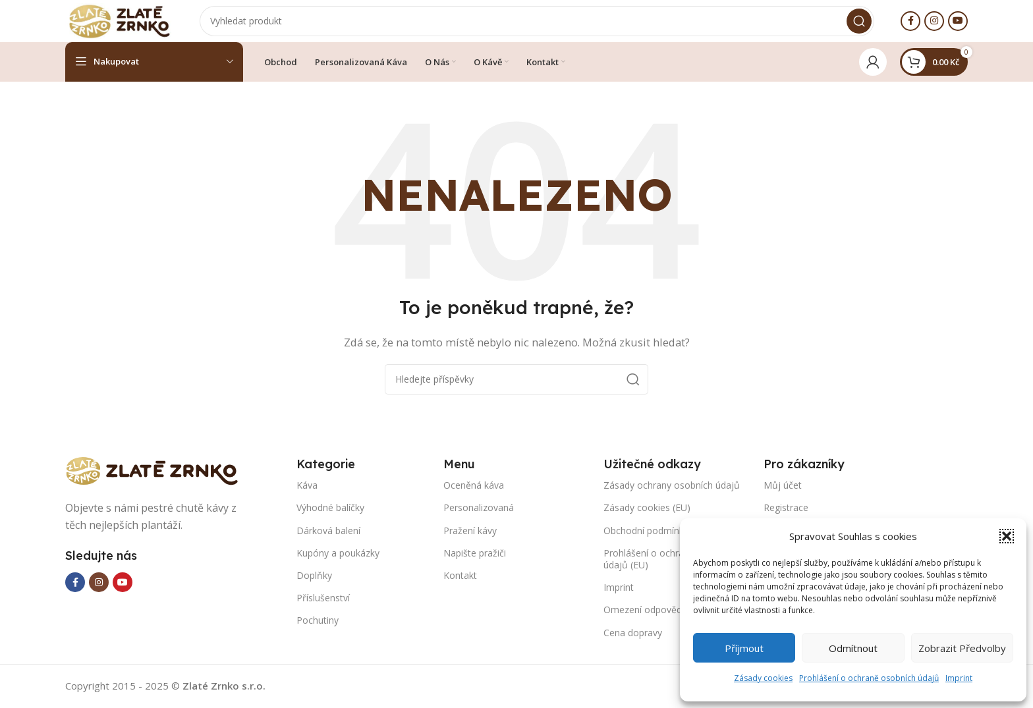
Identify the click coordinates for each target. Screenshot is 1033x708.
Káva (307, 495)
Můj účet (783, 495)
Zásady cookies (763, 678)
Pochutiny (317, 630)
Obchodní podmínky (645, 541)
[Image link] (157, 480)
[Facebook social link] (910, 26)
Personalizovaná (478, 518)
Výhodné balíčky (330, 518)
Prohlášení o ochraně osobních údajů (869, 678)
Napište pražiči (474, 563)
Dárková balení (328, 541)
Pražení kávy (470, 541)
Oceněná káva (473, 495)
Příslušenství (323, 608)
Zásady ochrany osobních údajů (671, 495)
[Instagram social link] (934, 26)
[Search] (548, 26)
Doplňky (314, 586)
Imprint (958, 678)
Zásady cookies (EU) (646, 518)
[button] (1006, 536)
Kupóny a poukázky (337, 563)
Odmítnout (853, 648)
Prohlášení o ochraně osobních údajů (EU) (669, 569)
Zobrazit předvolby (962, 648)
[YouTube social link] (958, 26)
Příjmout (744, 648)
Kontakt (460, 586)
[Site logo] (131, 25)
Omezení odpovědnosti (653, 620)
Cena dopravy (632, 643)
